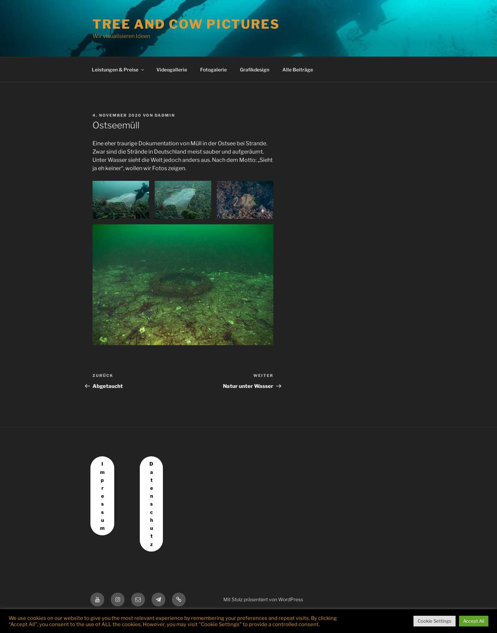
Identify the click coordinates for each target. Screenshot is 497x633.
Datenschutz (151, 504)
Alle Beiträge (297, 69)
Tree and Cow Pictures (186, 24)
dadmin (165, 115)
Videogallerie (171, 69)
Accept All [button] (473, 621)
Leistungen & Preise (118, 69)
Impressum (102, 496)
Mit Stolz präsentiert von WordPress (263, 599)
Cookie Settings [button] (434, 621)
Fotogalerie (213, 69)
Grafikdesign (254, 69)
